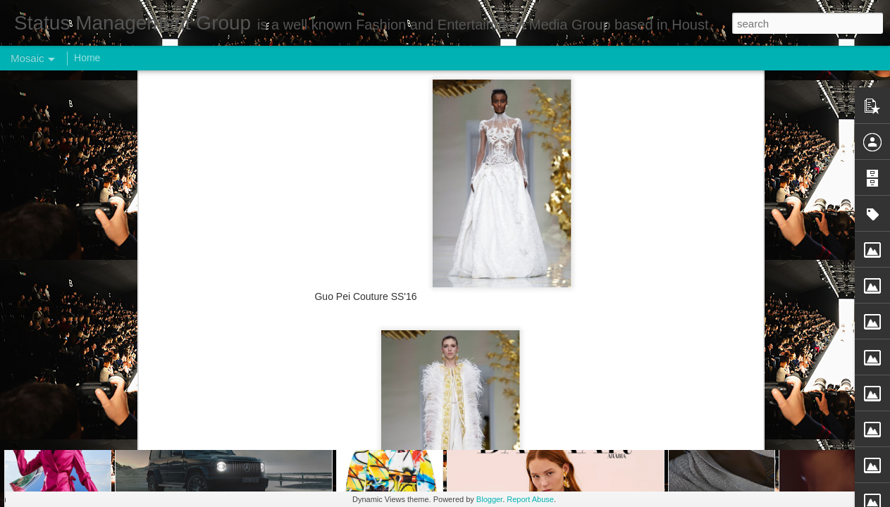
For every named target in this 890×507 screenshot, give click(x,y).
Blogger (489, 499)
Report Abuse (530, 499)
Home (87, 57)
